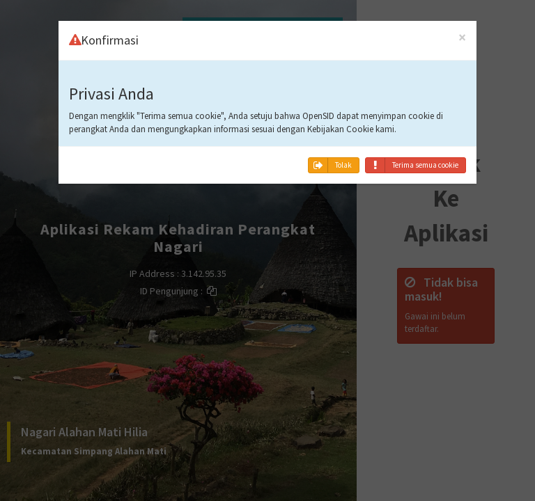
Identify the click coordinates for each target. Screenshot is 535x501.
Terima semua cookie (412, 165)
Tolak (330, 165)
